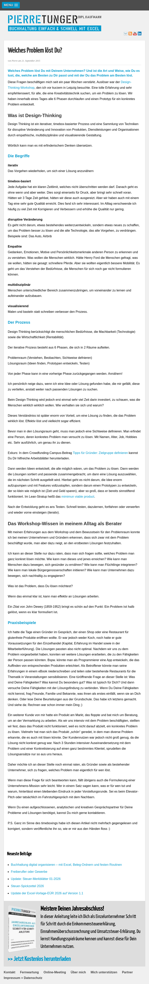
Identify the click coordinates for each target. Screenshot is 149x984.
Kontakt (9, 972)
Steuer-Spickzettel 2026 (27, 886)
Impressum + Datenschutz (23, 978)
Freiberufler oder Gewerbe (29, 871)
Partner (127, 972)
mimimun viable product (78, 496)
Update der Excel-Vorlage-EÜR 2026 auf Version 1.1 (47, 893)
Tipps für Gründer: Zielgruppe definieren (100, 453)
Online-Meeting (55, 972)
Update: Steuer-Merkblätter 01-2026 (36, 879)
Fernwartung (29, 972)
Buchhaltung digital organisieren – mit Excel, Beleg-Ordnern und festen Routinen (66, 864)
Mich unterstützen (104, 972)
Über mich (78, 972)
